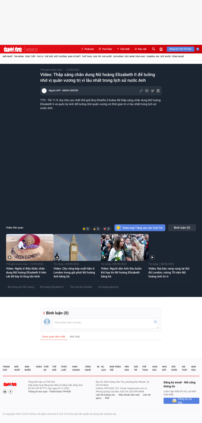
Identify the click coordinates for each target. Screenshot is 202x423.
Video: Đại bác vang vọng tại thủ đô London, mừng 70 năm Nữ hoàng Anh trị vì (169, 272)
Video (39, 366)
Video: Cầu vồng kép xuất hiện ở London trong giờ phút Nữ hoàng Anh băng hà (74, 272)
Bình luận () (182, 227)
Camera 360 (152, 56)
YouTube (105, 49)
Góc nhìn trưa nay (135, 56)
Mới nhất (8, 56)
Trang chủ (6, 368)
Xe (98, 366)
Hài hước (107, 56)
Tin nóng (19, 56)
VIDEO (32, 49)
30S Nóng (118, 56)
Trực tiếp (30, 56)
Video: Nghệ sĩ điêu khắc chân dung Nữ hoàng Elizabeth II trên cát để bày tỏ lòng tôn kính (26, 272)
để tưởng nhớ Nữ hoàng (21, 287)
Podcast (87, 49)
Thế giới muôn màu (51, 69)
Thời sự (46, 368)
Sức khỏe (165, 56)
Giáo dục (154, 368)
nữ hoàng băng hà (108, 287)
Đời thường (60, 56)
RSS (107, 398)
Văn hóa (126, 368)
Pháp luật (64, 368)
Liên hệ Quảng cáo (105, 395)
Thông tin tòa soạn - (38, 391)
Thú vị (39, 56)
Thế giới (48, 56)
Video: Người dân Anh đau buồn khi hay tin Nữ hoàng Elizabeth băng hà (121, 272)
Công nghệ (178, 56)
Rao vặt (140, 49)
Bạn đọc (193, 368)
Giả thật (184, 368)
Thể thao (87, 56)
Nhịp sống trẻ (115, 368)
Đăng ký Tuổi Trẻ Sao (180, 49)
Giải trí (97, 56)
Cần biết (123, 49)
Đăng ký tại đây (185, 401)
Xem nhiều (28, 368)
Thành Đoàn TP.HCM (60, 391)
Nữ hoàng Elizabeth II (52, 287)
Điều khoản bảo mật (129, 395)
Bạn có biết (74, 56)
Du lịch (103, 368)
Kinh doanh (76, 368)
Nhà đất (164, 368)
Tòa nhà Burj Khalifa (81, 287)
